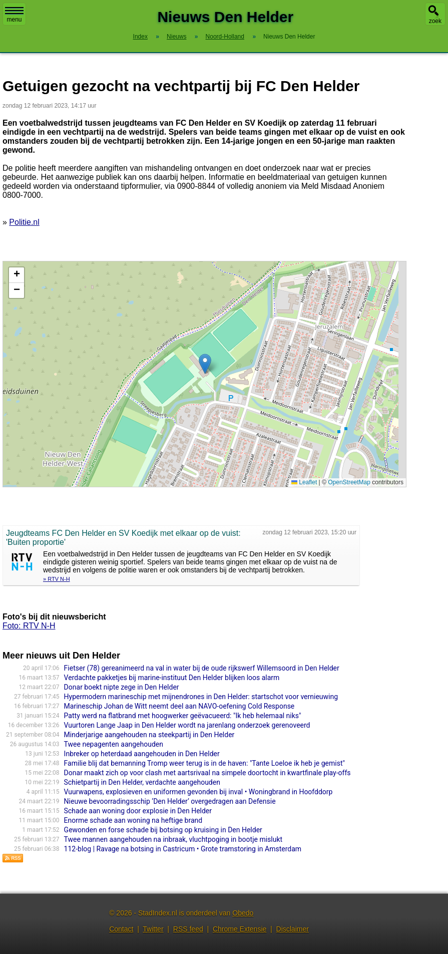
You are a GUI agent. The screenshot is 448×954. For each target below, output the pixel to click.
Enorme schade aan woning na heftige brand (133, 820)
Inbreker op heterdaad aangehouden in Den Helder (142, 754)
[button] (205, 364)
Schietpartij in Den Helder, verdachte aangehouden (142, 782)
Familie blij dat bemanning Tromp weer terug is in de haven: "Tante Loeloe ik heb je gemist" (204, 763)
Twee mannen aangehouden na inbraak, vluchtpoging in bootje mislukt (173, 839)
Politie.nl (24, 222)
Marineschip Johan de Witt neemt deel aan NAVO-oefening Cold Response (179, 706)
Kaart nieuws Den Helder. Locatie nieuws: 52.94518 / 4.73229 (203, 374)
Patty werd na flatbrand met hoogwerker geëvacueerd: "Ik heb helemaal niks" (182, 716)
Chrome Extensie (239, 929)
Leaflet (304, 482)
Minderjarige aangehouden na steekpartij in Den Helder (149, 735)
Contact (121, 929)
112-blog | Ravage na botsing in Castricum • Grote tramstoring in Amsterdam (182, 849)
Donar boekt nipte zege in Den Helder (121, 687)
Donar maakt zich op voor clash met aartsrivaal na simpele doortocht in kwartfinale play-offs (207, 773)
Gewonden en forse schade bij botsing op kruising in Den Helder (163, 830)
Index (140, 36)
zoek (435, 21)
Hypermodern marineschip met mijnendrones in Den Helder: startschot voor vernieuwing (201, 697)
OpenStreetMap (349, 482)
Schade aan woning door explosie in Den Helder (138, 811)
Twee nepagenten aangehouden (113, 744)
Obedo (242, 913)
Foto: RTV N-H (29, 625)
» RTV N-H (56, 579)
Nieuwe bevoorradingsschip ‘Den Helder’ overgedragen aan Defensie (170, 801)
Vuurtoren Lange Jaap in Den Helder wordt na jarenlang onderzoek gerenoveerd (187, 725)
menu (14, 15)
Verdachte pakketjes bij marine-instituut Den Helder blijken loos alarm (172, 678)
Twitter (153, 929)
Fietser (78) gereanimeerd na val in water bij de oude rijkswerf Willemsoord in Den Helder (201, 668)
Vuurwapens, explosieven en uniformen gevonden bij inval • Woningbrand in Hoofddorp (198, 792)
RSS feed (188, 929)
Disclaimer (292, 929)
